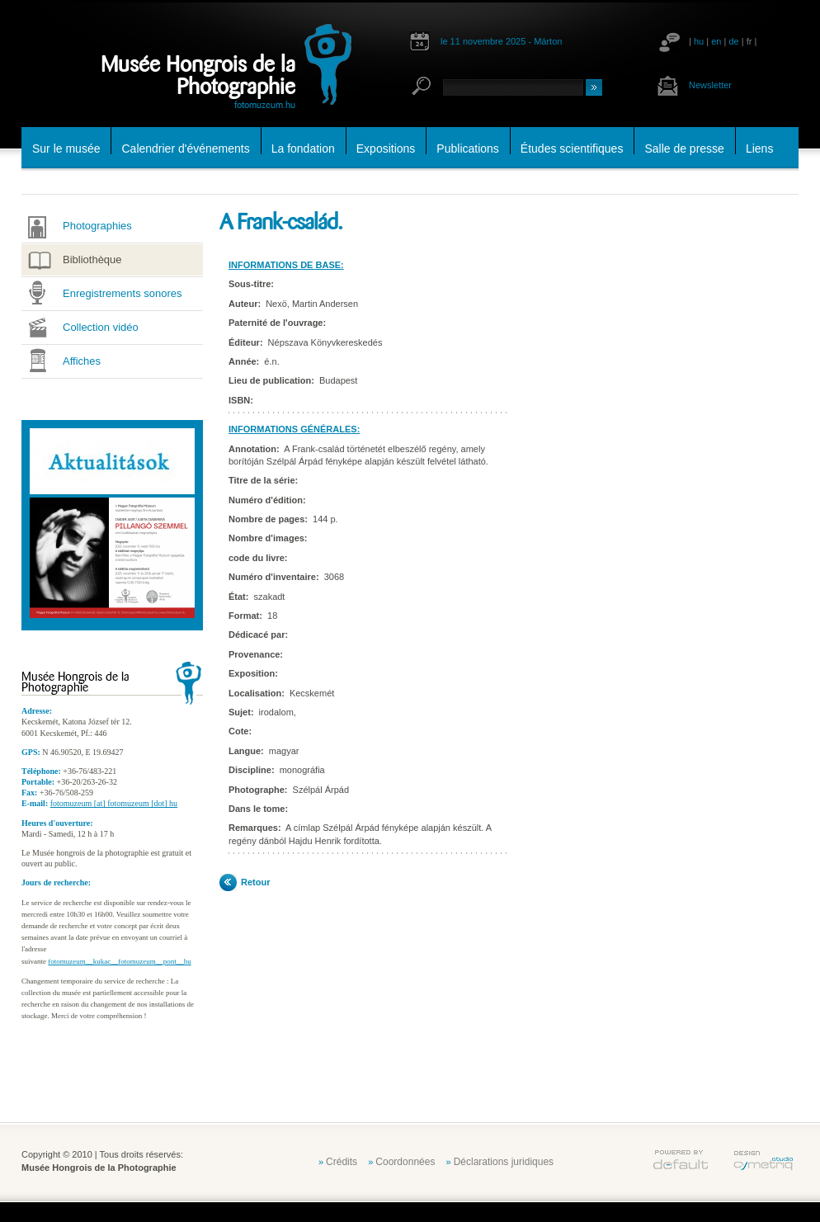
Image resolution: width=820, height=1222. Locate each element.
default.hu (681, 1160)
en (716, 41)
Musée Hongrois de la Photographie (198, 75)
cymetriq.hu (763, 1160)
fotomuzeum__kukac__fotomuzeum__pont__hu (119, 961)
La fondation (303, 148)
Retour (255, 882)
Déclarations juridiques (504, 1162)
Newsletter (710, 85)
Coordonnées (405, 1162)
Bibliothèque (92, 259)
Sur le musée (66, 148)
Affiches (82, 361)
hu (699, 41)
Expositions (386, 148)
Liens (759, 148)
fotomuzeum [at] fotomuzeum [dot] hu (113, 803)
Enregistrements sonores (122, 293)
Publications (467, 148)
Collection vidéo (101, 327)
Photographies (97, 225)
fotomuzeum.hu (264, 104)
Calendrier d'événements (185, 148)
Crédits (341, 1162)
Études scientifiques (572, 148)
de (733, 41)
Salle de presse (684, 148)
